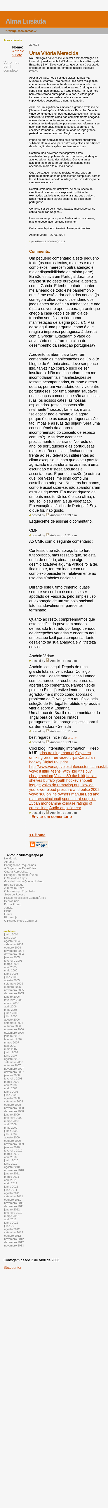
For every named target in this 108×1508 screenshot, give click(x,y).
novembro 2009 (14, 1144)
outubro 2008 (12, 1104)
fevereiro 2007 (13, 1039)
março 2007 (11, 1042)
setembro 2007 (13, 1062)
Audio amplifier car (65, 808)
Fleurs (8, 914)
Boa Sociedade (13, 884)
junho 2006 (11, 1013)
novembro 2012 (14, 1239)
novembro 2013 (14, 1245)
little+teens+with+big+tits (63, 771)
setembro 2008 (13, 1101)
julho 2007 (10, 1055)
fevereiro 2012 (13, 1212)
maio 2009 (10, 1127)
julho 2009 (10, 1134)
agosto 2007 (12, 1058)
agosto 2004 (12, 941)
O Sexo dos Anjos (15, 878)
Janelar (8, 907)
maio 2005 (10, 970)
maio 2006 (10, 1009)
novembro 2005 (14, 990)
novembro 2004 (14, 950)
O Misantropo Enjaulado (19, 891)
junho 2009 (11, 1131)
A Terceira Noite (14, 888)
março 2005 (11, 964)
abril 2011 (10, 1180)
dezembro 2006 (14, 1032)
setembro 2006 (13, 1022)
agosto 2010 (12, 1167)
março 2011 (11, 1176)
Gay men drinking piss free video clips (60, 755)
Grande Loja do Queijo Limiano (23, 881)
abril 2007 (10, 1045)
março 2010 (11, 1153)
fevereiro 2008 (13, 1078)
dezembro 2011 (14, 1206)
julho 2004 (10, 937)
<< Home (37, 835)
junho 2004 (11, 934)
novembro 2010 (14, 1170)
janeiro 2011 (12, 1173)
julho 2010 (10, 1163)
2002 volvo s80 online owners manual (64, 791)
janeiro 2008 (12, 1075)
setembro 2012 (13, 1232)
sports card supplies (79, 799)
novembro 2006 (14, 1029)
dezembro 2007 (14, 1072)
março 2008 (11, 1081)
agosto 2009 (12, 1137)
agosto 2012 (12, 1229)
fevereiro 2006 (13, 1000)
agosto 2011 (12, 1193)
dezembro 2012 (14, 1242)
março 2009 (11, 1121)
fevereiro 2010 (13, 1150)
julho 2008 (10, 1095)
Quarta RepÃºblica (16, 871)
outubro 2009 (12, 1140)
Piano (7, 910)
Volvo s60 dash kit (69, 776)
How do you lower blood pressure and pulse (61, 787)
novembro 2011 (14, 1203)
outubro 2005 (12, 986)
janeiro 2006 (12, 996)
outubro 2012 (12, 1235)
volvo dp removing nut (60, 785)
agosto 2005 (12, 980)
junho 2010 (11, 1160)
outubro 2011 (12, 1199)
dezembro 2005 (14, 993)
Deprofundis (11, 901)
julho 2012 (10, 1225)
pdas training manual (56, 753)
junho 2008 (11, 1091)
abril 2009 (10, 1124)
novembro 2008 (14, 1108)
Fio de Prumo (12, 904)
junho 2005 (11, 973)
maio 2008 (10, 1088)
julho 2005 (10, 977)
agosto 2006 (12, 1019)
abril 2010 (10, 1157)
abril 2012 (10, 1219)
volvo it (35, 771)
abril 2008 (10, 1085)
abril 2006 (10, 1006)
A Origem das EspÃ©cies (20, 868)
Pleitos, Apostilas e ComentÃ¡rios (25, 897)
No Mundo (10, 858)
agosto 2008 (12, 1098)
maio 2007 (10, 1049)
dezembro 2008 (14, 1111)
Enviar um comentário (51, 816)
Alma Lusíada (25, 21)
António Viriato (18, 53)
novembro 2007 (14, 1068)
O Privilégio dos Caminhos (21, 920)
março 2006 (11, 1003)
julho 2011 (10, 1189)
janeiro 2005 (12, 957)
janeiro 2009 (12, 1114)
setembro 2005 (13, 983)
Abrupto (9, 861)
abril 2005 (10, 967)
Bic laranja (10, 917)
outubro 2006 (12, 1026)
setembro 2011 (13, 1196)
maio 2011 (10, 1183)
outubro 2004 (12, 947)
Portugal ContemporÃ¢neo (21, 874)
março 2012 (11, 1216)
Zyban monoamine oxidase (52, 803)
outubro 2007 (12, 1065)
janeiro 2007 (12, 1036)
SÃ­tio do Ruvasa (14, 894)
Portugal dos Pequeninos (20, 865)
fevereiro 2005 (13, 960)
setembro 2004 (13, 944)
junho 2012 (11, 1222)
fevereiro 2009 (13, 1117)
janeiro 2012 (12, 1209)
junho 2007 (11, 1052)
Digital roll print (55, 762)
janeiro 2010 (12, 1147)
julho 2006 (10, 1016)
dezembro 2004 (14, 954)
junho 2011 (11, 1186)
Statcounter (12, 1267)
